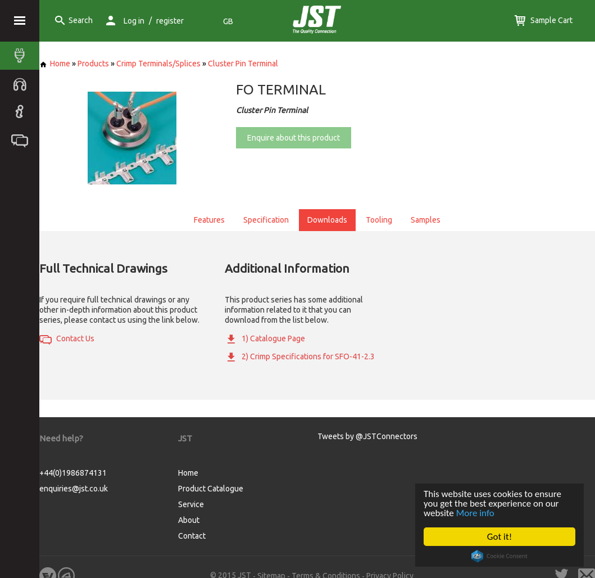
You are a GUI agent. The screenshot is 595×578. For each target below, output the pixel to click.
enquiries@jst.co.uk (73, 488)
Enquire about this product (293, 137)
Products (93, 63)
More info (475, 513)
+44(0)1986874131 (73, 472)
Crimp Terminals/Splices (158, 63)
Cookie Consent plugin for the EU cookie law (499, 556)
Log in (134, 20)
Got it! (499, 537)
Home (54, 63)
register (170, 20)
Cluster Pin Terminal (243, 63)
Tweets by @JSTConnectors (367, 436)
